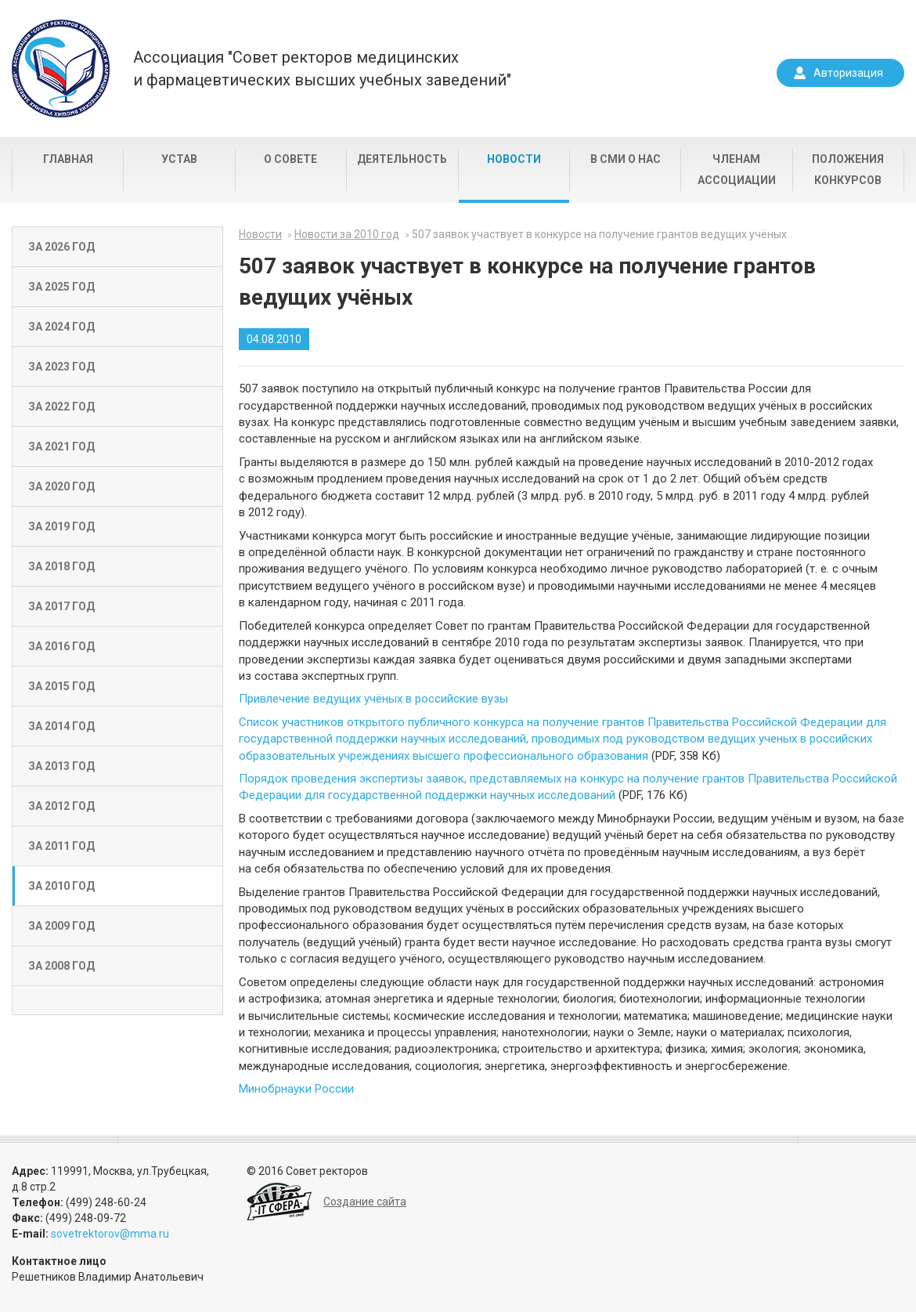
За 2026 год (61, 246)
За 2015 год (61, 686)
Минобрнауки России (296, 1089)
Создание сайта (364, 1201)
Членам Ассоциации (737, 169)
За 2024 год (61, 326)
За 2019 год (61, 526)
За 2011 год (61, 846)
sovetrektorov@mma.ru (110, 1233)
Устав (179, 159)
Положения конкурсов (848, 169)
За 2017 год (61, 606)
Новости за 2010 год (346, 234)
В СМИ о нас (625, 159)
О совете (290, 159)
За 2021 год (61, 446)
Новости (514, 159)
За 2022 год (61, 406)
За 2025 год (61, 286)
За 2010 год (61, 886)
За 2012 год (61, 806)
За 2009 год (61, 926)
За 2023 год (61, 366)
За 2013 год (61, 766)
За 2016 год (61, 646)
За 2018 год (61, 566)
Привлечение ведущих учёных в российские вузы (373, 699)
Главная (68, 159)
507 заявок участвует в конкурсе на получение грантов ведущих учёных (599, 234)
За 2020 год (61, 486)
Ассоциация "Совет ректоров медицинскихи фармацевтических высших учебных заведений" (322, 68)
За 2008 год (61, 966)
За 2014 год (61, 726)
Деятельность (402, 159)
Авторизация (848, 73)
